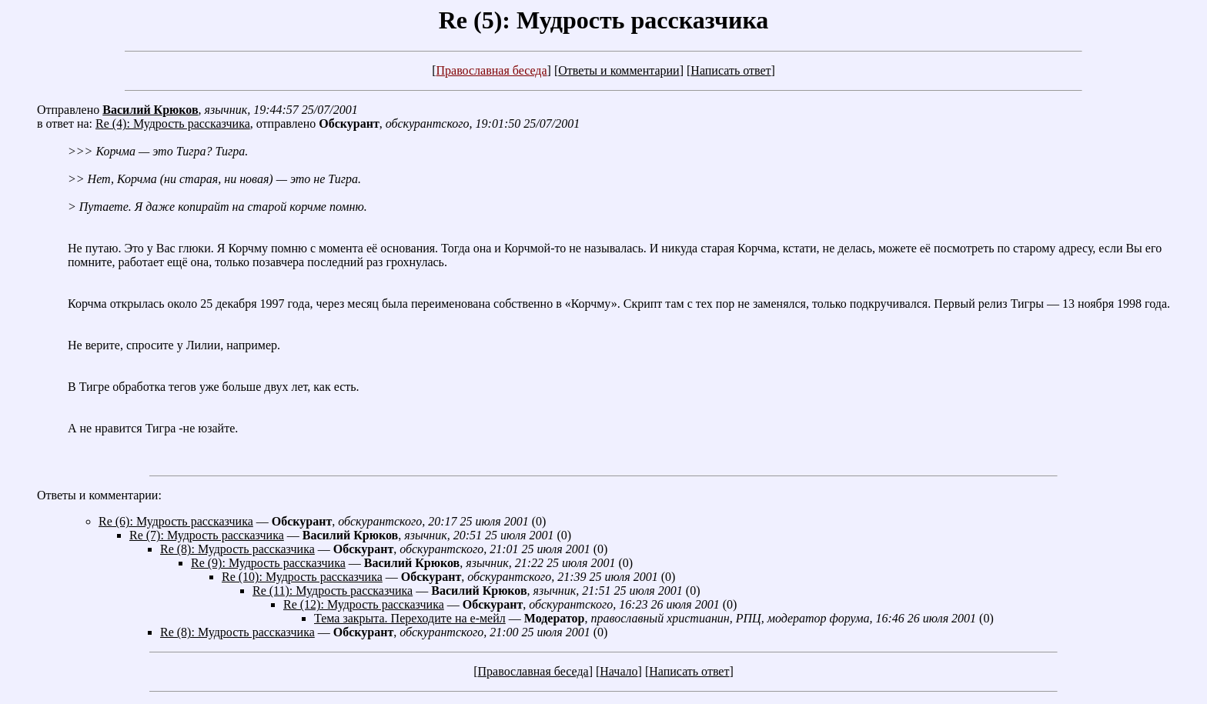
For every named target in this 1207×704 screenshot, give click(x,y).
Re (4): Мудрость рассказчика (172, 123)
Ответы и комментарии (618, 70)
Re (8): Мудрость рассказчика (237, 549)
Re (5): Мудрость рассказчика (604, 20)
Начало (618, 671)
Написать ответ (730, 70)
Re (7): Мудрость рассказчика (206, 535)
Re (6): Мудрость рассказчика (176, 521)
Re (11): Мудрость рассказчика (332, 590)
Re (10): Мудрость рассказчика (302, 576)
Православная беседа (491, 70)
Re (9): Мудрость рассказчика (268, 562)
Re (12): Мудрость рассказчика (363, 604)
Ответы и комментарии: (99, 495)
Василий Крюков (150, 109)
